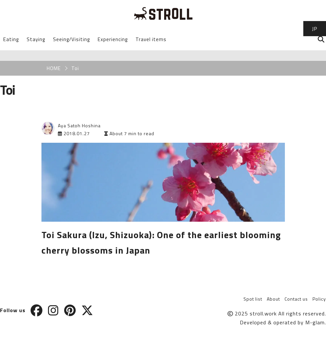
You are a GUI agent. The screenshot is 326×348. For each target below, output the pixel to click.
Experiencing (113, 39)
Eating (11, 39)
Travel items (151, 39)
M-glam (315, 322)
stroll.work (263, 313)
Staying (36, 39)
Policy (319, 298)
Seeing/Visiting (71, 39)
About (273, 298)
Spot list (252, 298)
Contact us (296, 298)
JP (314, 29)
